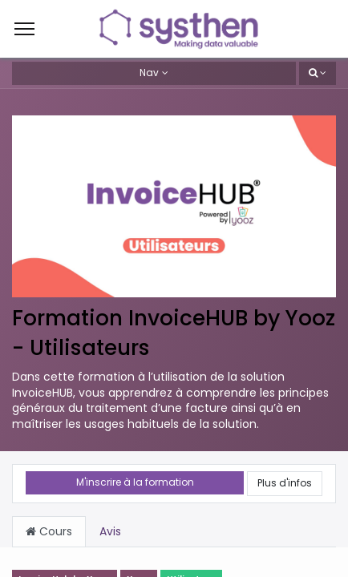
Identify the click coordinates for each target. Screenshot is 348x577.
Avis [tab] (110, 531)
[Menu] (24, 28)
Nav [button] (149, 72)
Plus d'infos (284, 483)
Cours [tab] (49, 531)
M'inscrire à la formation (135, 482)
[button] (317, 73)
